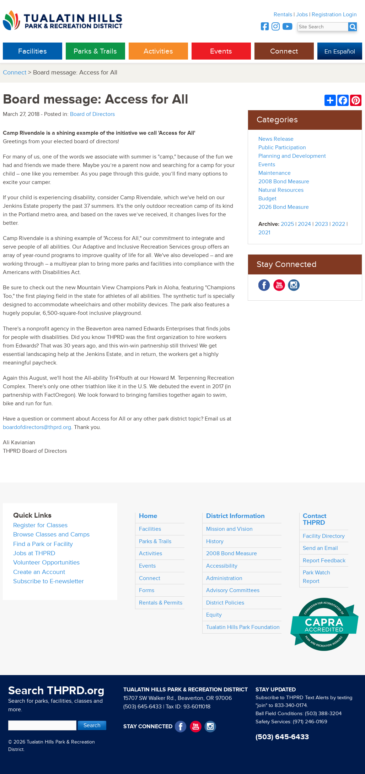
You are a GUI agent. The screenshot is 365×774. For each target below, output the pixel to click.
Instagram (294, 285)
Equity (214, 614)
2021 (264, 232)
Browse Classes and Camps (51, 534)
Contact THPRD (314, 519)
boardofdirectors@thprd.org (37, 427)
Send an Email (320, 548)
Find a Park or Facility (43, 544)
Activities (158, 51)
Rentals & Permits (160, 602)
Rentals (283, 14)
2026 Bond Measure (283, 207)
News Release (276, 139)
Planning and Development (292, 156)
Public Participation (282, 147)
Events (221, 51)
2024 (304, 224)
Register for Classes (40, 525)
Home (148, 516)
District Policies (225, 602)
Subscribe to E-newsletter (48, 581)
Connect (284, 51)
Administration (224, 578)
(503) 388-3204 (323, 713)
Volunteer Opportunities (46, 562)
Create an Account (39, 572)
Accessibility (221, 565)
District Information (235, 516)
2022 (338, 224)
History (215, 541)
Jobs (302, 14)
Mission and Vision (229, 529)
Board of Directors (92, 114)
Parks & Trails (95, 51)
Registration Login (334, 14)
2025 (287, 224)
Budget (267, 198)
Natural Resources (281, 190)
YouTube (279, 285)
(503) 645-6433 (142, 706)
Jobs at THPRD (34, 553)
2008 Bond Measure (283, 181)
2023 (321, 224)
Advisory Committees (232, 590)
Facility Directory (324, 536)
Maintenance (274, 173)
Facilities (32, 51)
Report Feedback (324, 560)
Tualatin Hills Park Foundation (243, 627)
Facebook (264, 285)
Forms (146, 590)
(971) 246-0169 (310, 721)
